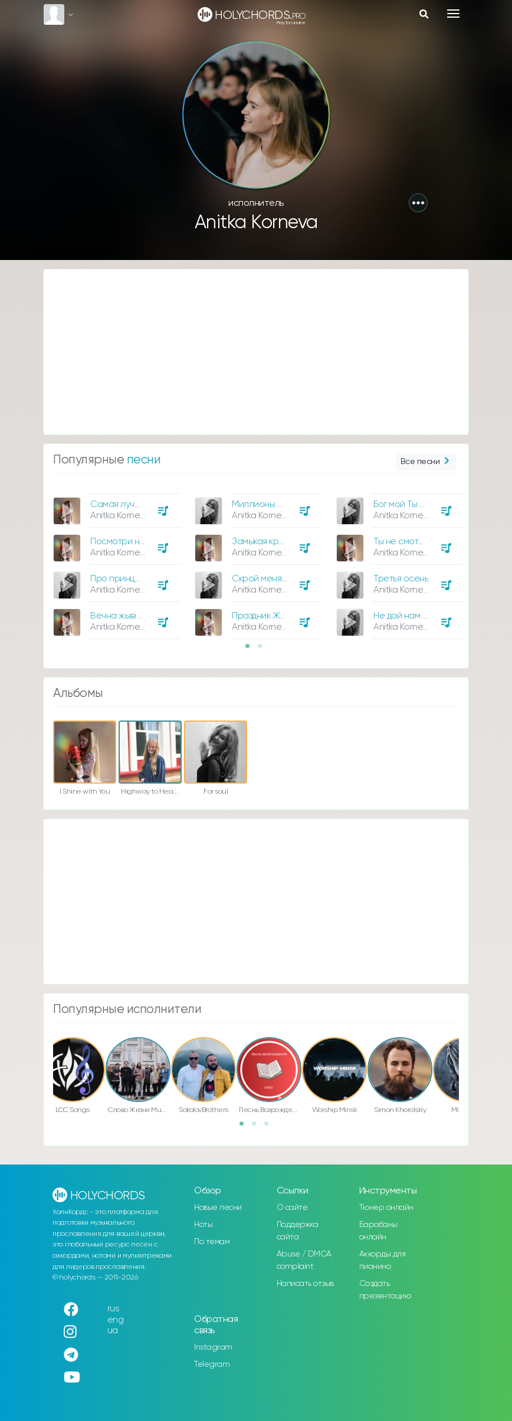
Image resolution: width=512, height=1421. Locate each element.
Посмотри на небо (129, 541)
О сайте (292, 1207)
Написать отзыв (305, 1283)
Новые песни (218, 1207)
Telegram (211, 1364)
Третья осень (400, 578)
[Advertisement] (256, 352)
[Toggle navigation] (453, 13)
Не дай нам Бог (404, 615)
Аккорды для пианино (382, 1260)
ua (112, 1330)
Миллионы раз (261, 504)
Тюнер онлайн (386, 1207)
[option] (115, 562)
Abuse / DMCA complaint (304, 1260)
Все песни (426, 462)
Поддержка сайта (298, 1231)
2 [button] (264, 650)
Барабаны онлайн (378, 1231)
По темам (211, 1242)
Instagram (213, 1347)
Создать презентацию (385, 1289)
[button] (418, 203)
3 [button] (270, 1127)
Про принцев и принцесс (142, 578)
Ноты (203, 1225)
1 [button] (251, 650)
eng (115, 1319)
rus (113, 1308)
